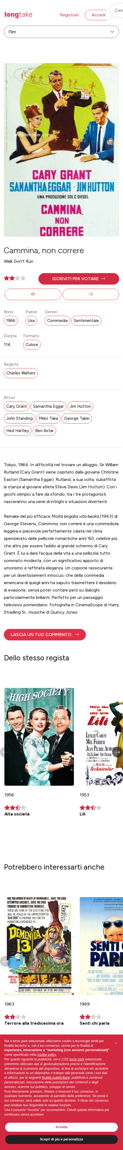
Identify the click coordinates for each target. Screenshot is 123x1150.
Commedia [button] (57, 320)
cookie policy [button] (46, 1055)
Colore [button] (32, 344)
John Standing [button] (19, 418)
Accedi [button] (98, 14)
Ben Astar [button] (44, 430)
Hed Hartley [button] (17, 430)
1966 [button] (10, 320)
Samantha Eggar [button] (48, 406)
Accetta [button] (61, 1127)
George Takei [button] (76, 418)
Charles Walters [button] (20, 373)
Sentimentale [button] (86, 320)
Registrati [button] (69, 14)
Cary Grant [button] (16, 406)
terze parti (77, 1059)
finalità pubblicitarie (56, 1078)
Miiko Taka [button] (48, 418)
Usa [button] (31, 320)
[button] (78, 279)
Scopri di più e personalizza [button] (61, 1139)
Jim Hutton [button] (80, 406)
